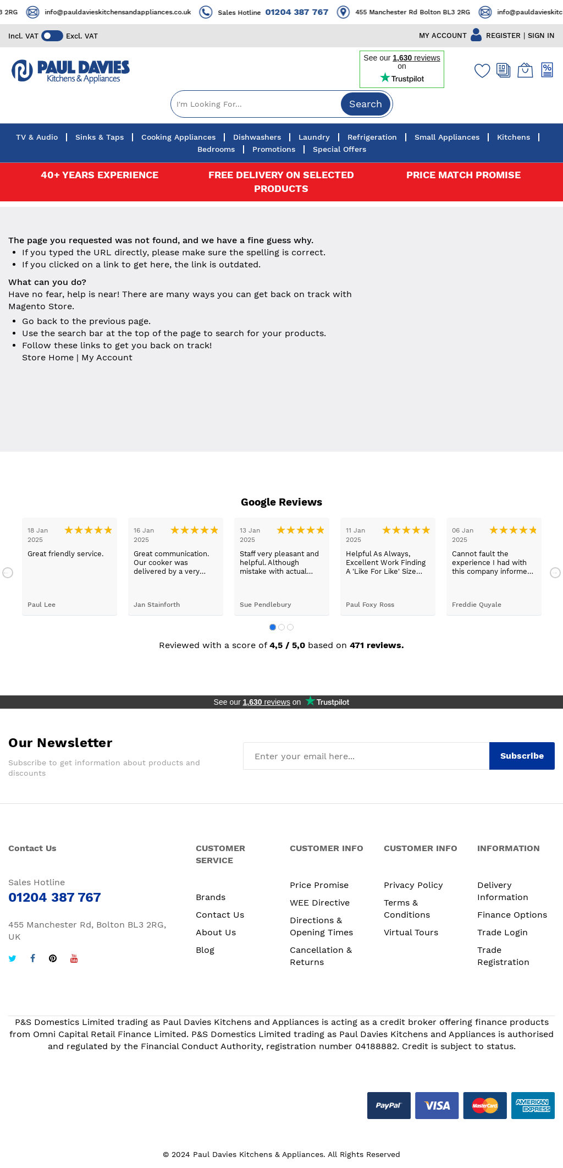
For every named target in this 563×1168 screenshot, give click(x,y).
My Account (107, 357)
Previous (7, 572)
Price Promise (319, 885)
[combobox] (281, 104)
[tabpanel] (69, 566)
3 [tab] (290, 627)
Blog (205, 950)
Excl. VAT (82, 36)
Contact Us (220, 914)
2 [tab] (281, 627)
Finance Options (512, 914)
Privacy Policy (413, 885)
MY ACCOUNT (443, 35)
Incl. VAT (23, 36)
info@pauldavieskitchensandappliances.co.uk (133, 12)
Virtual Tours (411, 932)
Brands (210, 897)
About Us (216, 932)
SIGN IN (541, 35)
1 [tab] (272, 627)
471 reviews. (377, 645)
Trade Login (502, 932)
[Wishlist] (480, 70)
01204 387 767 (312, 12)
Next (555, 572)
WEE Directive (320, 902)
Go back (39, 321)
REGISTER (503, 35)
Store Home (48, 357)
